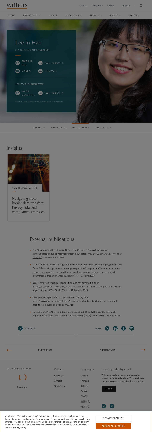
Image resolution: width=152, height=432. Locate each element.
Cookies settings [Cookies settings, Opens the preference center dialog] (113, 418)
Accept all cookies (113, 426)
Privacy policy (19, 427)
